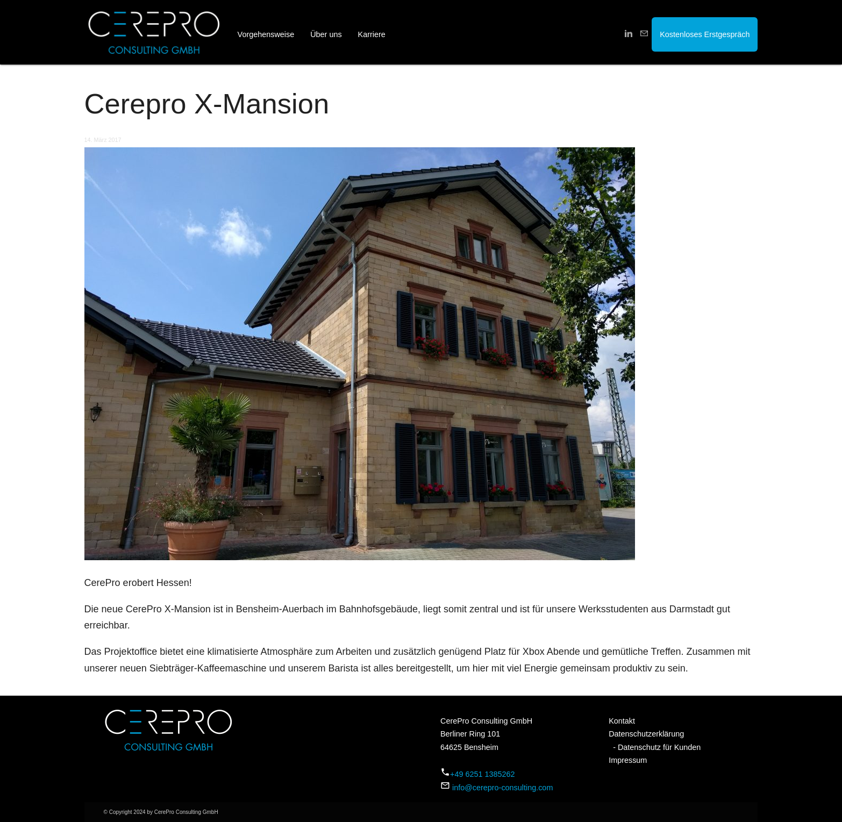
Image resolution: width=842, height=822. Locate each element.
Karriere (372, 34)
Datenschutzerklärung (646, 734)
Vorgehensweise (266, 34)
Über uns (325, 34)
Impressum (628, 760)
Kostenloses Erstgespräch (705, 34)
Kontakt (622, 721)
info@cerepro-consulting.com (502, 787)
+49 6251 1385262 (482, 774)
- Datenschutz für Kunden (655, 747)
